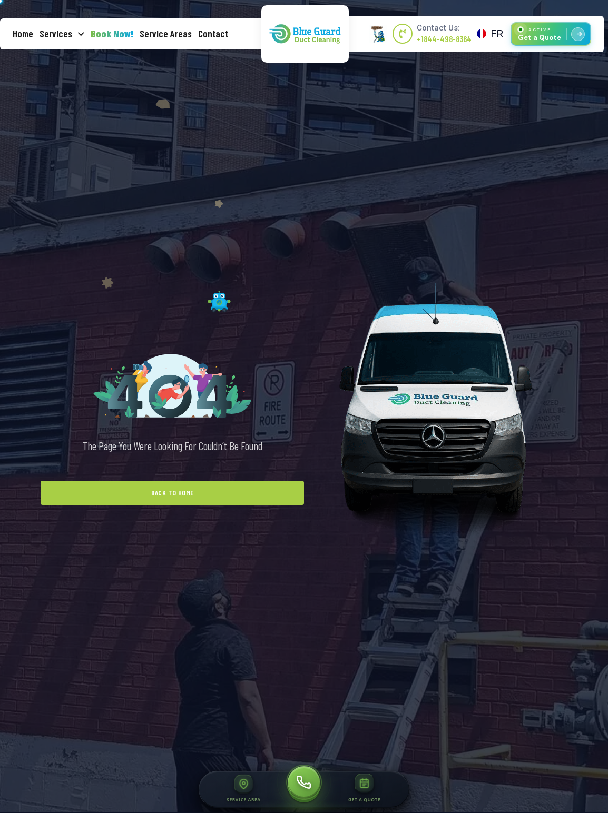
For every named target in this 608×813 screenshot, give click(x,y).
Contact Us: (438, 28)
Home (23, 33)
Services (62, 34)
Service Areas (166, 33)
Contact (213, 33)
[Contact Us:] (403, 34)
